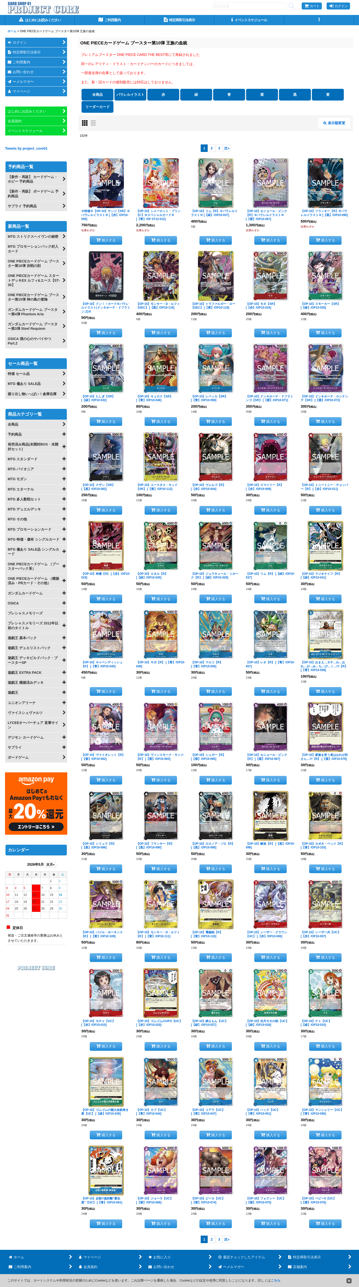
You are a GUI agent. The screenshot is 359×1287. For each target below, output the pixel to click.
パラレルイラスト (130, 95)
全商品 (97, 95)
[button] (319, 20)
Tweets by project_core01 (26, 148)
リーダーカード (97, 107)
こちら (275, 1280)
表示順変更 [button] (334, 123)
